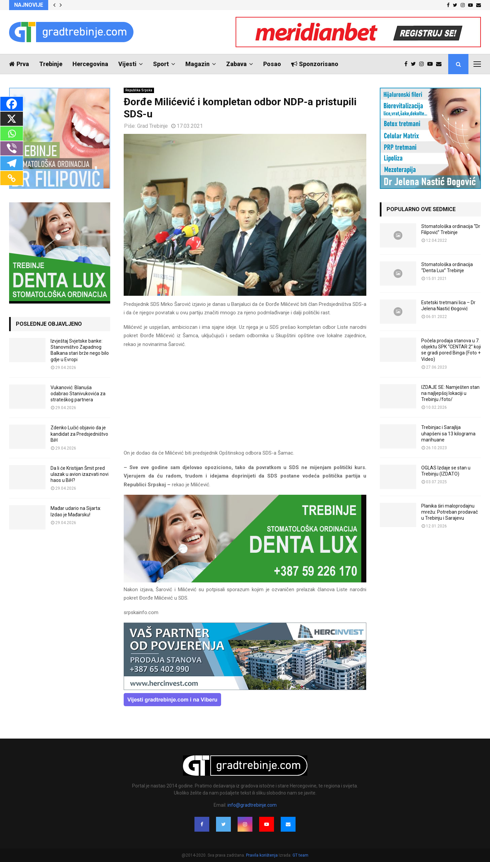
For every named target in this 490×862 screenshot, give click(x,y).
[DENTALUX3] (245, 581)
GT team (300, 855)
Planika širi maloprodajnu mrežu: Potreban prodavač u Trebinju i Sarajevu (449, 512)
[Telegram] (11, 163)
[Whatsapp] (11, 133)
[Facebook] (11, 103)
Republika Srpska (138, 90)
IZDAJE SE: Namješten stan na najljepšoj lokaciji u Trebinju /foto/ (450, 393)
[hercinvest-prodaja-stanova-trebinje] (245, 688)
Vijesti (127, 63)
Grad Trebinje (152, 126)
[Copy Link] (11, 178)
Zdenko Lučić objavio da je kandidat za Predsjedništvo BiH (79, 433)
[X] (11, 118)
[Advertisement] (245, 401)
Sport (161, 63)
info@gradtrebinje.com (252, 805)
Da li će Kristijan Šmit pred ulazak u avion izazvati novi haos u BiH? (80, 474)
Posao (272, 63)
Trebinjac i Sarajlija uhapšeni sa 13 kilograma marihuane (448, 433)
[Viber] (11, 148)
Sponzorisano (314, 63)
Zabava (236, 63)
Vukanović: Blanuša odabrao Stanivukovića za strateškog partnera (78, 393)
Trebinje (50, 63)
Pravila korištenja (262, 855)
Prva (19, 63)
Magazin (197, 63)
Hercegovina (90, 63)
